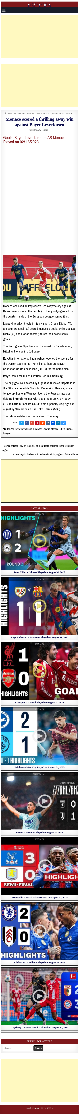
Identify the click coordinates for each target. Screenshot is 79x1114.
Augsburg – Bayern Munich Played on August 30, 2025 (39, 1027)
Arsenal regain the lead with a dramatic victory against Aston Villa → (45, 454)
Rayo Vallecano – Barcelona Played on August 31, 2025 (39, 637)
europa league (34, 113)
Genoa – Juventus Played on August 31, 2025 (39, 832)
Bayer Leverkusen (17, 113)
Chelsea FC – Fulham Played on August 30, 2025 (39, 962)
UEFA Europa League (62, 113)
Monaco (47, 113)
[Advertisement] (40, 36)
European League (41, 429)
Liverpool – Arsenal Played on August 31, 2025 (39, 702)
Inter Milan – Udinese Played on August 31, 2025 (39, 572)
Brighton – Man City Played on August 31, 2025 (39, 767)
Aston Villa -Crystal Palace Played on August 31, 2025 (39, 897)
